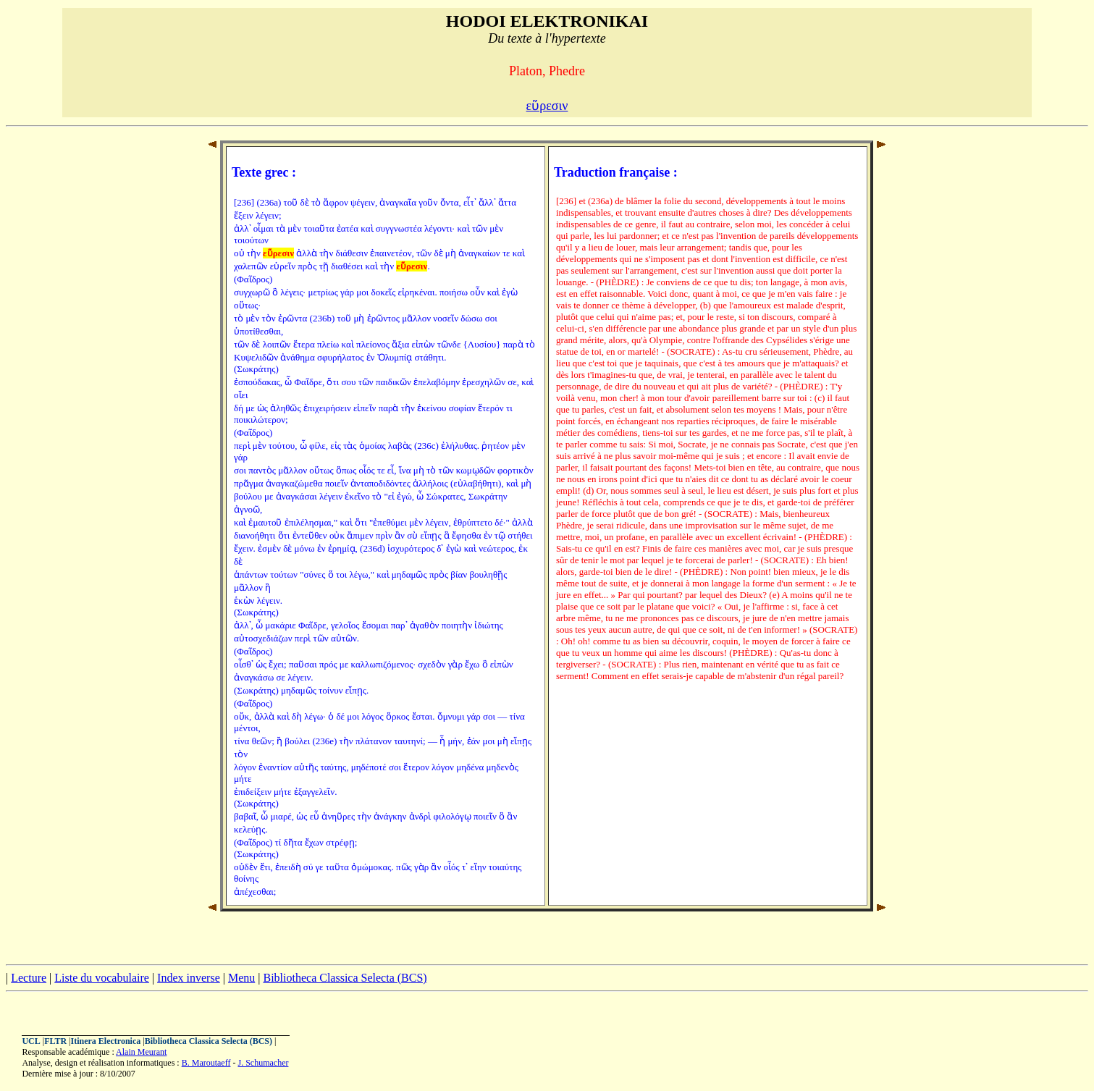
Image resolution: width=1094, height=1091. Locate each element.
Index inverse (188, 978)
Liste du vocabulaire (101, 978)
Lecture (28, 978)
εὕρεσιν (547, 105)
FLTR (55, 1041)
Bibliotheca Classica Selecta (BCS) (344, 978)
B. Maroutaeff (206, 1063)
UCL (31, 1041)
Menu (241, 978)
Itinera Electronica (105, 1041)
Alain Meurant (141, 1052)
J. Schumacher (262, 1063)
